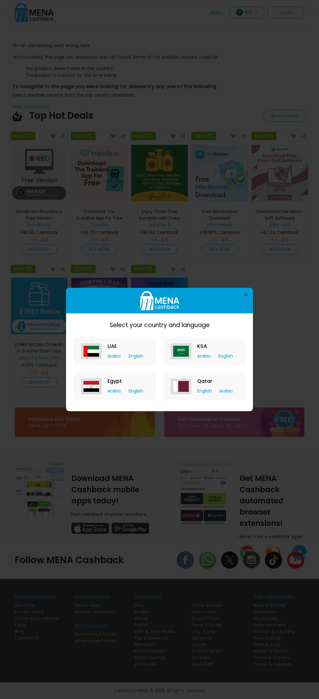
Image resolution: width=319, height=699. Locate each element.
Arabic (114, 356)
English (136, 356)
